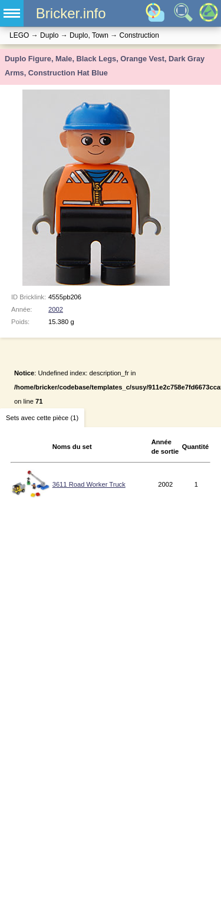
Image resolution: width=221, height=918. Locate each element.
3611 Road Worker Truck (89, 484)
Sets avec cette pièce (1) (42, 417)
